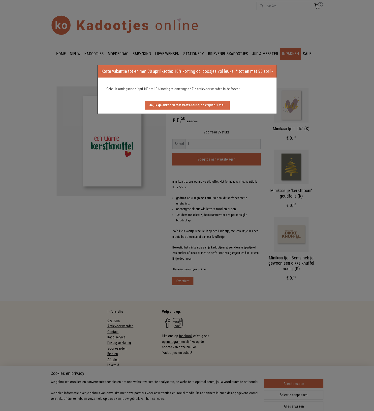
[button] (187, 105)
